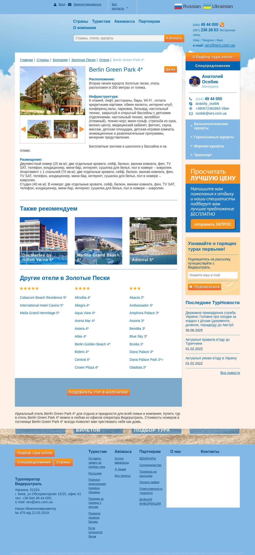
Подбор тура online (214, 57)
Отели (102, 60)
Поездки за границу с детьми (93, 496)
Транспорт (204, 155)
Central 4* (81, 353)
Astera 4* (81, 321)
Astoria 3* (137, 314)
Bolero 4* (81, 345)
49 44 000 (210, 99)
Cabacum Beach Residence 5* (41, 290)
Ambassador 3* (141, 298)
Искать (175, 38)
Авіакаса (122, 444)
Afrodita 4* (81, 290)
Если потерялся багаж (93, 525)
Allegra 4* (81, 298)
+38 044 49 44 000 (34, 491)
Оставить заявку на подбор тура (94, 456)
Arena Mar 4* (84, 314)
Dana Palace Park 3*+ (146, 353)
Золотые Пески (81, 60)
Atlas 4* (79, 329)
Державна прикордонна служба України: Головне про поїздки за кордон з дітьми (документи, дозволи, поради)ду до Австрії (212, 316)
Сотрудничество (152, 458)
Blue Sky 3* (138, 329)
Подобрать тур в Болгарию (97, 385)
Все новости (233, 370)
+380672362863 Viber (214, 108)
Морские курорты (210, 146)
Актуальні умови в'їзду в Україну (212, 355)
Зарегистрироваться (86, 4)
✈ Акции (119, 462)
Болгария (57, 60)
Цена (172, 69)
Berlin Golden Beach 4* (91, 337)
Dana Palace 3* (141, 345)
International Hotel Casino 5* (39, 298)
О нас (178, 444)
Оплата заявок (150, 475)
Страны (40, 60)
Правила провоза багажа (92, 510)
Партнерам (151, 444)
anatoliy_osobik (209, 104)
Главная (24, 60)
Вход (60, 4)
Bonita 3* (137, 337)
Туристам (95, 444)
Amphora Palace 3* (144, 306)
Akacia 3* (137, 290)
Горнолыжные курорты (215, 137)
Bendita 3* (137, 321)
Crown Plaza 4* (85, 360)
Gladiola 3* (138, 360)
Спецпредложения (214, 66)
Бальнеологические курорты (212, 126)
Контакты (212, 444)
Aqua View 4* (84, 306)
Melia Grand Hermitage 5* (37, 306)
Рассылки (92, 466)
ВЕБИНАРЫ (149, 451)
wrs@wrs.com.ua (221, 45)
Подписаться (206, 284)
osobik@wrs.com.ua (212, 113)
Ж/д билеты (122, 468)
